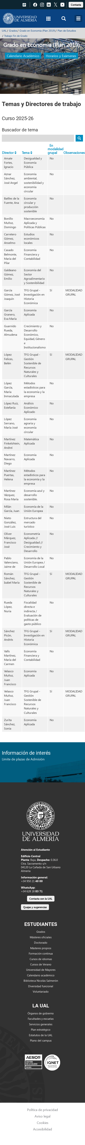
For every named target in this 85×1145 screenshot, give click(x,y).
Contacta (76, 4)
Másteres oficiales (41, 937)
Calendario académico (40, 975)
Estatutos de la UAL (40, 1035)
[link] (76, 4)
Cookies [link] (42, 1122)
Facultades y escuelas (41, 1018)
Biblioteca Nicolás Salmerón (41, 980)
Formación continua (41, 953)
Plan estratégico (40, 1029)
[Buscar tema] (79, 138)
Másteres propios (40, 948)
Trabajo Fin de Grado (15, 36)
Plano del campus (41, 1040)
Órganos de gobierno (41, 1013)
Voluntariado (41, 991)
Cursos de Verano (40, 964)
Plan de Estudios (67, 30)
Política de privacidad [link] (42, 1109)
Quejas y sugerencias (35, 907)
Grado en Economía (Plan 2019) (37, 30)
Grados (13, 30)
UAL (4, 30)
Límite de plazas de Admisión (23, 759)
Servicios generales (40, 1024)
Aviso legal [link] (42, 1116)
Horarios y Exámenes (61, 55)
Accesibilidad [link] (42, 1129)
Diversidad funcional (40, 986)
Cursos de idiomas (41, 959)
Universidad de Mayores (40, 970)
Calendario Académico (23, 55)
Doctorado (40, 942)
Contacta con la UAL (40, 898)
